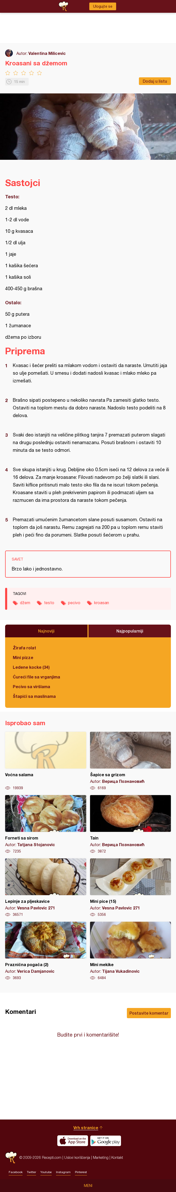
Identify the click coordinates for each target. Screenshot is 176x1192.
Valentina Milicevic (47, 53)
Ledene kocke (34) (31, 667)
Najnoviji (46, 630)
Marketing (100, 1157)
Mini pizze (23, 657)
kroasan (101, 602)
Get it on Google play (105, 1140)
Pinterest (81, 1172)
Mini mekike (130, 951)
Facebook (16, 1172)
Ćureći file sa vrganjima (36, 676)
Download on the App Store (72, 1140)
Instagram (63, 1172)
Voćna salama (45, 761)
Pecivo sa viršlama (31, 686)
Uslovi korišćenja (77, 1157)
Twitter (31, 1172)
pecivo (74, 602)
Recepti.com (11, 1157)
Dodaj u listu (155, 81)
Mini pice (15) (130, 887)
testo (49, 602)
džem (25, 602)
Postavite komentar (148, 1013)
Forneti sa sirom (45, 824)
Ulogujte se (102, 6)
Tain (130, 824)
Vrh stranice (85, 1127)
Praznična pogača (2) (45, 951)
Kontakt (117, 1157)
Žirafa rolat (24, 647)
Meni (88, 1186)
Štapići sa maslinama (34, 696)
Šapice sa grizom (130, 761)
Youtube (46, 1172)
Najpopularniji (129, 630)
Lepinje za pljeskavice (45, 887)
